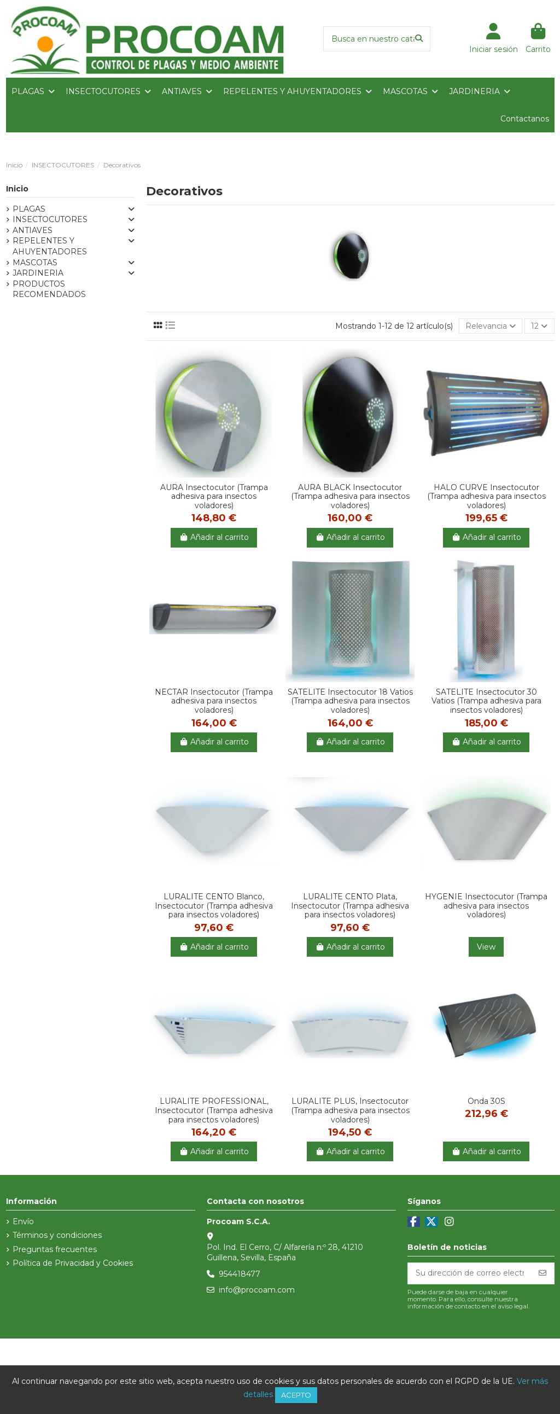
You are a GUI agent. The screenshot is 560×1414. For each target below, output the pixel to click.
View (486, 947)
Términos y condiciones (57, 1235)
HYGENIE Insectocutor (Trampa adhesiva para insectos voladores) (486, 906)
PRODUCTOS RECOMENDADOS (49, 289)
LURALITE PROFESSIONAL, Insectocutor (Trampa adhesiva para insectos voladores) (214, 1110)
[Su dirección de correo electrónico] (470, 1273)
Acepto (296, 1394)
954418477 (239, 1274)
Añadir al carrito (214, 537)
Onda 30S (486, 1101)
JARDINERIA (38, 273)
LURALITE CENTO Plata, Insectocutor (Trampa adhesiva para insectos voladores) (350, 906)
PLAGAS (29, 209)
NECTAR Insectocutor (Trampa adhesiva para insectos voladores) (214, 701)
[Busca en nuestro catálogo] (418, 38)
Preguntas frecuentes (55, 1249)
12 (539, 326)
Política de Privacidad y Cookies (73, 1263)
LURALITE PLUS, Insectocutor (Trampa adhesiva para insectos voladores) (350, 1110)
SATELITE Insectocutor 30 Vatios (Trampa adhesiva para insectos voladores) (486, 701)
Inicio (17, 189)
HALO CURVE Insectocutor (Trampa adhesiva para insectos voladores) (486, 496)
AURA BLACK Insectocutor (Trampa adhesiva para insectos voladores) (350, 496)
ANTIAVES (32, 230)
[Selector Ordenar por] (490, 326)
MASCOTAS (35, 262)
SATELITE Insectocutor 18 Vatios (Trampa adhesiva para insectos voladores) (350, 701)
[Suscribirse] (542, 1273)
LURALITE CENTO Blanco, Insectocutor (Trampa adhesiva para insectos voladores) (214, 906)
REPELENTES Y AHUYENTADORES (50, 246)
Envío (23, 1221)
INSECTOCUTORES (50, 219)
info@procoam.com (257, 1290)
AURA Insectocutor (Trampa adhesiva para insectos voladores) (214, 496)
